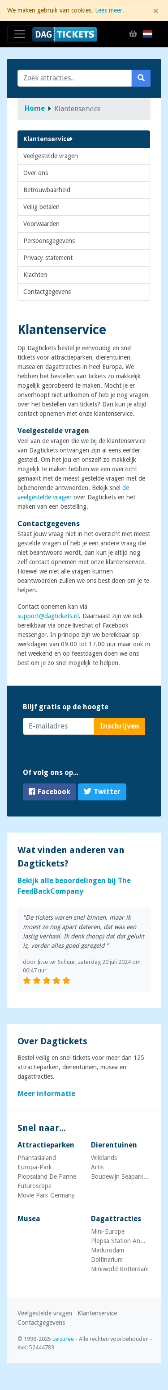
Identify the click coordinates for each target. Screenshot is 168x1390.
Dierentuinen (114, 1145)
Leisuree (63, 1339)
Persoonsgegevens (49, 240)
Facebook (49, 791)
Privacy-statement (48, 257)
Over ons (35, 172)
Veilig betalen (41, 206)
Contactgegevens (47, 291)
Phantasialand (36, 1157)
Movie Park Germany (46, 1195)
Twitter (102, 791)
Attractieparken (45, 1145)
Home (35, 108)
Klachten (35, 274)
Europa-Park (34, 1167)
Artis (97, 1167)
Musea (28, 1218)
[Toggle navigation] (19, 34)
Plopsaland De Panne (46, 1176)
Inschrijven (119, 726)
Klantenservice (48, 138)
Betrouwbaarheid (46, 189)
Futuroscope (34, 1185)
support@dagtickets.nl (48, 616)
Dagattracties (116, 1218)
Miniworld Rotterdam (120, 1269)
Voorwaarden (41, 223)
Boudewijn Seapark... (120, 1176)
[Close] (156, 11)
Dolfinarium (107, 1259)
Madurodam (107, 1250)
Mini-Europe (108, 1231)
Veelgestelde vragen (50, 155)
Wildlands (104, 1157)
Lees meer (108, 10)
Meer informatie (46, 1093)
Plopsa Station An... (118, 1240)
